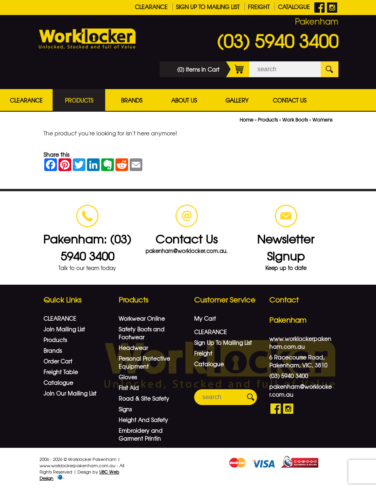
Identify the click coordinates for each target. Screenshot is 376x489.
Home (246, 119)
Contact (284, 299)
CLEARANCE (151, 7)
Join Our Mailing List (69, 393)
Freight (259, 7)
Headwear (133, 348)
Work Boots (295, 119)
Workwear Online (142, 318)
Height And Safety (143, 420)
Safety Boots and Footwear (141, 333)
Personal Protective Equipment (144, 362)
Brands (131, 100)
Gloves (128, 377)
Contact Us (289, 100)
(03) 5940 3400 (277, 40)
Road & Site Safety (144, 398)
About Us (184, 100)
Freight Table (60, 372)
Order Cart (57, 361)
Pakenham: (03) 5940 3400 (87, 247)
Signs (125, 409)
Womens (322, 119)
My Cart (205, 318)
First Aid (129, 388)
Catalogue (294, 7)
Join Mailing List (64, 329)
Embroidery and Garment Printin (140, 434)
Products (79, 100)
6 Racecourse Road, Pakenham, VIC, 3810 (298, 361)
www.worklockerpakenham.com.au (300, 342)
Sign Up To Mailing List (208, 7)
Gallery (236, 100)
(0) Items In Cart (213, 69)
